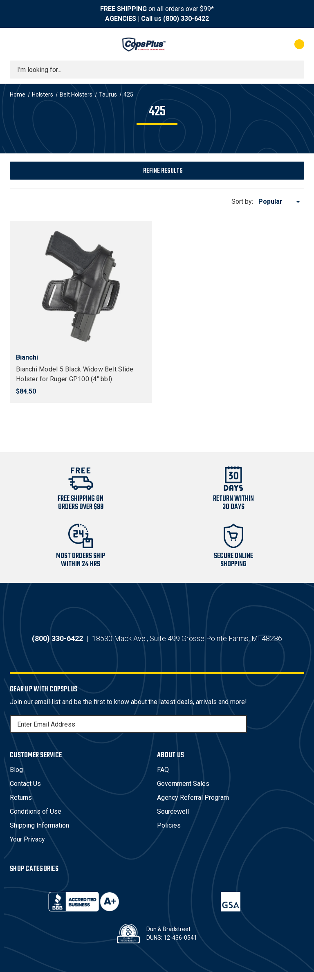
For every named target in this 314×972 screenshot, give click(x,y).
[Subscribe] (239, 724)
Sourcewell (173, 811)
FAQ (163, 770)
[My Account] (263, 44)
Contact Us (25, 784)
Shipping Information (39, 825)
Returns (21, 797)
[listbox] (280, 202)
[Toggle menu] (17, 44)
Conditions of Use (35, 811)
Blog (16, 770)
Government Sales (183, 784)
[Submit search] (295, 70)
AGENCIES (120, 18)
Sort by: (242, 201)
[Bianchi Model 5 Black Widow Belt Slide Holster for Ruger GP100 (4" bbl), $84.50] (81, 286)
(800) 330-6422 (186, 18)
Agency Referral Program (193, 797)
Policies (169, 825)
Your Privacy (27, 839)
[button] (157, 171)
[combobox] (157, 70)
